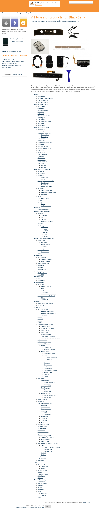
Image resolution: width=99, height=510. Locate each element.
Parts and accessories (8, 13)
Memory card (38, 271)
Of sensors (44, 418)
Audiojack (40, 319)
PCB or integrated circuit (45, 403)
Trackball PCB (48, 449)
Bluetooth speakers (46, 259)
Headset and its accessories (42, 211)
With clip (43, 165)
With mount (41, 163)
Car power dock (45, 177)
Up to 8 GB (41, 275)
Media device (38, 255)
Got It (48, 506)
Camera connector (46, 330)
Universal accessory (40, 480)
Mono (45, 229)
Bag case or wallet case (44, 133)
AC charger (41, 171)
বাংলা (80, 21)
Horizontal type (45, 135)
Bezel (45, 355)
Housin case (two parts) (44, 148)
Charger (43, 179)
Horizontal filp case (43, 146)
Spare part (37, 307)
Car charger (41, 175)
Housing (43, 345)
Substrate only (45, 441)
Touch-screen (41, 457)
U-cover (46, 376)
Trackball (43, 453)
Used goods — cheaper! (24, 13)
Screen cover (48, 368)
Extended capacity (43, 100)
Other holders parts (43, 250)
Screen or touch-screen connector (50, 338)
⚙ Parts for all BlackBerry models (11, 51)
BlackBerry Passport (16, 39)
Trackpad (43, 455)
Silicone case (41, 158)
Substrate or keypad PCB (45, 436)
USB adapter (41, 119)
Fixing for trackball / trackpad (52, 447)
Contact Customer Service (9, 63)
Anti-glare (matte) (46, 286)
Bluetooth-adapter (43, 110)
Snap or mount (48, 372)
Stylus (39, 497)
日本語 (53, 21)
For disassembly (42, 470)
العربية (57, 21)
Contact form (38, 5)
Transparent (44, 299)
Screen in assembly (43, 432)
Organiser (40, 485)
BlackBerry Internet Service (45, 303)
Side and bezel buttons (50, 370)
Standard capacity (43, 102)
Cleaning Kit (44, 466)
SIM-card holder (42, 426)
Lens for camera (42, 483)
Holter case (41, 144)
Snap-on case (42, 160)
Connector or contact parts (45, 324)
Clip (42, 217)
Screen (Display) (42, 428)
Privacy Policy (86, 502)
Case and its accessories (41, 127)
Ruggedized (41, 156)
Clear (42, 288)
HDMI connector (42, 340)
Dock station (44, 184)
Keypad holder (48, 365)
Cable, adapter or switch (41, 104)
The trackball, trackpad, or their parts (48, 443)
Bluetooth (40, 223)
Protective (43, 495)
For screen (41, 284)
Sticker (40, 491)
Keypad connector (46, 334)
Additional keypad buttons (48, 313)
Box (39, 278)
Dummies (37, 207)
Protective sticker (39, 282)
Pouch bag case (42, 154)
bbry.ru (15, 74)
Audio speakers (42, 257)
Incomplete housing (49, 349)
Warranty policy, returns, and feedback (13, 61)
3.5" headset (44, 232)
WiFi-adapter (41, 125)
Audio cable (41, 108)
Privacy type (44, 292)
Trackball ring (48, 451)
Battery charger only (46, 190)
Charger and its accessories (42, 169)
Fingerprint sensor (46, 409)
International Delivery (8, 59)
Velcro (39, 253)
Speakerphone (42, 269)
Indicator (40, 472)
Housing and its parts (44, 344)
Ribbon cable (48, 414)
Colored (43, 298)
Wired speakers (45, 261)
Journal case (41, 150)
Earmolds (43, 219)
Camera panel (48, 361)
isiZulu (74, 21)
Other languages (45, 388)
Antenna (40, 317)
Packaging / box (39, 276)
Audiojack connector (46, 326)
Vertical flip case (42, 162)
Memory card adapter (44, 116)
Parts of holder (45, 252)
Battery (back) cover (49, 353)
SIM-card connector (43, 424)
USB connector (42, 459)
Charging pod (44, 183)
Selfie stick (41, 489)
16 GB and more (42, 273)
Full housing (47, 347)
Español (43, 21)
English (38, 21)
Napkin (43, 468)
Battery (36, 94)
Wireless (40, 202)
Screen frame (41, 430)
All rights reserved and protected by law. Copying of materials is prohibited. (35, 507)
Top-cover (47, 374)
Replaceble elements (47, 221)
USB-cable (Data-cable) (44, 121)
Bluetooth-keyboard (43, 263)
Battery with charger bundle (45, 98)
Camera (40, 322)
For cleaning (41, 464)
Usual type (41, 305)
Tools (35, 462)
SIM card (36, 301)
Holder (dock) (41, 240)
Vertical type (44, 137)
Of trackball (44, 420)
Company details (6, 67)
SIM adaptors (41, 476)
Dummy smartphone (43, 209)
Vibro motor (41, 460)
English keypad (45, 380)
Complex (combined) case (45, 142)
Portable (40, 200)
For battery (41, 188)
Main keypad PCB (46, 386)
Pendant (40, 487)
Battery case (41, 96)
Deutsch (48, 21)
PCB (45, 413)
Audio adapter (42, 106)
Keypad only (47, 384)
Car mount (44, 242)
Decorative (44, 493)
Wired (39, 225)
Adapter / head (45, 198)
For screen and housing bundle (46, 296)
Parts (39, 196)
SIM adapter (41, 117)
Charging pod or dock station (46, 181)
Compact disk (41, 280)
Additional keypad (43, 309)
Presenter (40, 267)
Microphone (41, 401)
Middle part (47, 367)
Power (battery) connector (48, 336)
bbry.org (20, 74)
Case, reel (44, 215)
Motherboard (44, 416)
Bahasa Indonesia (67, 21)
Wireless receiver (46, 206)
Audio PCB (44, 405)
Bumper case (41, 140)
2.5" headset (44, 227)
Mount (42, 131)
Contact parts (44, 332)
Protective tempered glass (48, 294)
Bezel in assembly (52, 357)
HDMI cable (41, 114)
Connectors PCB (45, 407)
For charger (41, 112)
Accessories (41, 129)
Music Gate (41, 265)
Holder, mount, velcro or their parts (44, 238)
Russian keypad (45, 393)
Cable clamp (41, 481)
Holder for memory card (44, 342)
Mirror (42, 290)
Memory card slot (42, 399)
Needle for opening (43, 474)
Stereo (46, 230)
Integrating (44, 411)
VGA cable (41, 123)
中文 (77, 21)
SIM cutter (40, 478)
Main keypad (41, 378)
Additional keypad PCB (47, 311)
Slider (42, 422)
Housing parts (45, 351)
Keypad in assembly (49, 382)
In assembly (44, 315)
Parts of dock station (46, 186)
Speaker (40, 434)
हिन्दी (60, 21)
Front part (47, 363)
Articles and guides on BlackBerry (11, 65)
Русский (33, 21)
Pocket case (41, 152)
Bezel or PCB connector (47, 328)
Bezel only (50, 359)
